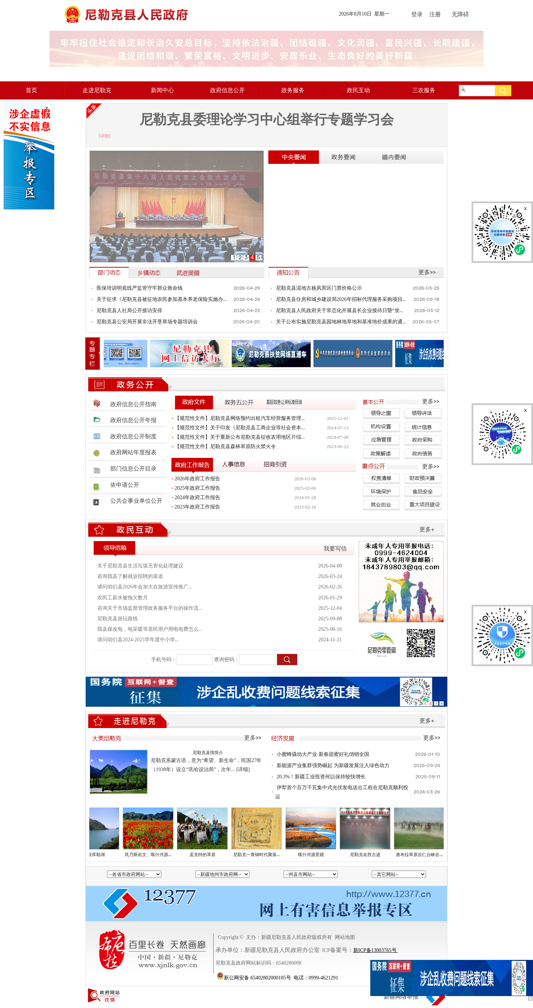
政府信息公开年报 (133, 420)
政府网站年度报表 (133, 452)
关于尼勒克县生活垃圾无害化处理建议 (140, 566)
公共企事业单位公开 (136, 501)
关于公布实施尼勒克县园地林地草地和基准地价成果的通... (341, 321)
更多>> (427, 272)
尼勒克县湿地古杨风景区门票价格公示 (319, 288)
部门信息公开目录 (133, 469)
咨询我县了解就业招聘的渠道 (130, 576)
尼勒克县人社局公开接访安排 (129, 310)
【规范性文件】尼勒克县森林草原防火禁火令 (225, 446)
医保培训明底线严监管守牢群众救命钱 (140, 288)
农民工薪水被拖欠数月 (122, 597)
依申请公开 (124, 485)
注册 (435, 14)
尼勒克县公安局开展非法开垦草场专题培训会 (147, 321)
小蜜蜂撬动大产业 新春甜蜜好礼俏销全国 (323, 754)
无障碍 (458, 14)
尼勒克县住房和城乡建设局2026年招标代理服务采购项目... (341, 299)
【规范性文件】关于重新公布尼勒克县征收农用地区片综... (240, 437)
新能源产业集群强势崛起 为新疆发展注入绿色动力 (333, 765)
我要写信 (335, 549)
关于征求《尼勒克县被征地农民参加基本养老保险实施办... (162, 299)
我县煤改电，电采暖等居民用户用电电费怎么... (149, 629)
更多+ (426, 529)
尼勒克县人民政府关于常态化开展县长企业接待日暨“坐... (340, 310)
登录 (417, 14)
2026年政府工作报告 (197, 478)
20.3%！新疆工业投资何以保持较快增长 (321, 776)
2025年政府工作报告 (197, 488)
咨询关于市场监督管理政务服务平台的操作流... (149, 608)
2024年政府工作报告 (197, 497)
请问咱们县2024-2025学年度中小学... (138, 639)
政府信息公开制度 (133, 436)
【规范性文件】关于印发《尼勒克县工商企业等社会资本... (240, 427)
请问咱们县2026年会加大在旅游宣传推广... (144, 587)
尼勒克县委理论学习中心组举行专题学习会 (267, 119)
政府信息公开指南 (133, 404)
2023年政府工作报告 (197, 507)
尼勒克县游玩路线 (117, 618)
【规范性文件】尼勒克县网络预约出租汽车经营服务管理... (240, 418)
